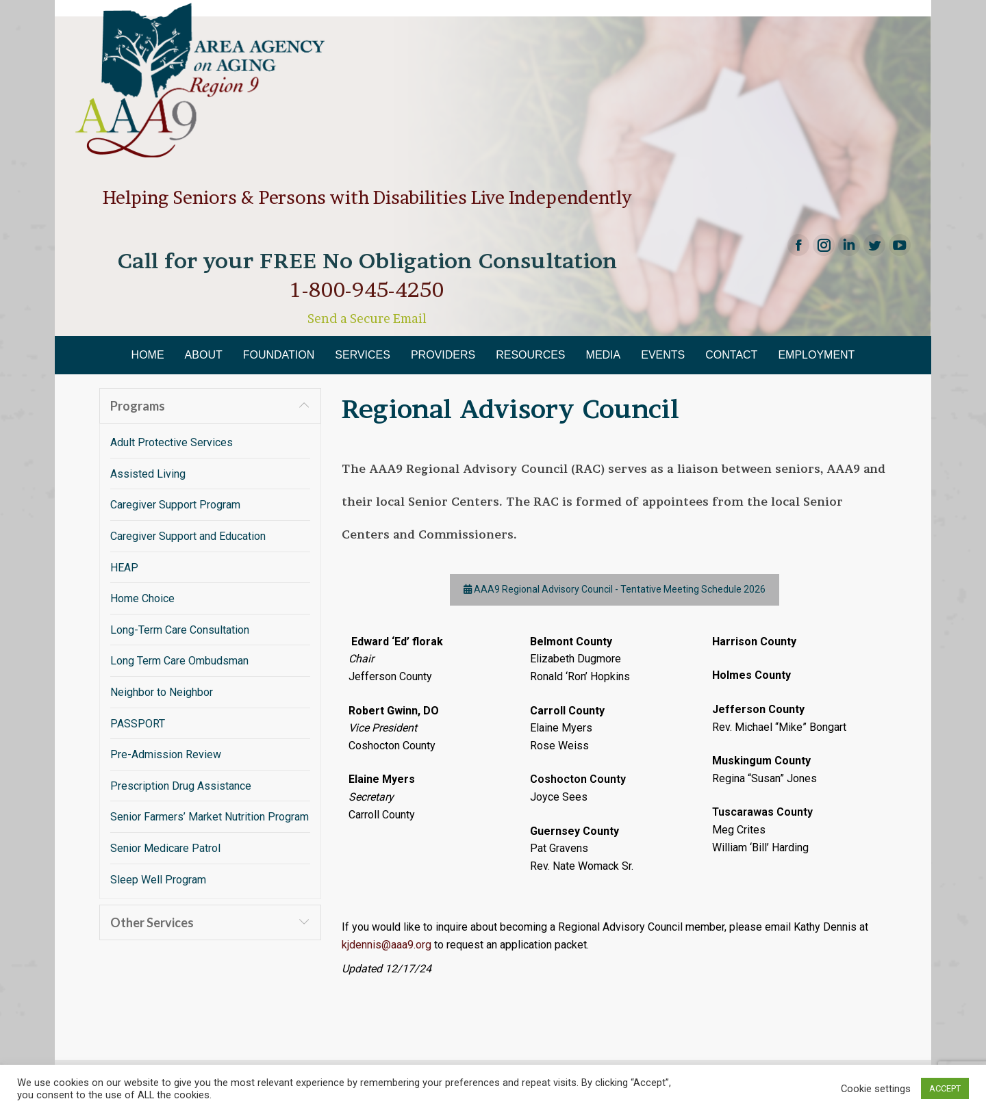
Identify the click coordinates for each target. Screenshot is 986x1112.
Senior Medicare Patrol (165, 848)
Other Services (152, 922)
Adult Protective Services (171, 442)
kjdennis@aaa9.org (386, 944)
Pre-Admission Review (165, 754)
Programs (137, 405)
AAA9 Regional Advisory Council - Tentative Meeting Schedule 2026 (615, 590)
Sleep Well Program (158, 879)
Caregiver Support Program (175, 504)
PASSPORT (137, 723)
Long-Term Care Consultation (179, 629)
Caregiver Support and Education (188, 536)
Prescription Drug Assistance (180, 785)
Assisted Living (148, 473)
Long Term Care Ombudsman (179, 660)
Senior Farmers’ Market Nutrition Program (209, 816)
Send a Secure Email (367, 318)
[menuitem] (148, 355)
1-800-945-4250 (367, 289)
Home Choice (142, 598)
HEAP (124, 567)
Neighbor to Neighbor (161, 692)
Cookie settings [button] (876, 1089)
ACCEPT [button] (945, 1088)
